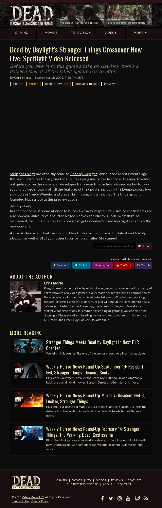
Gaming (33, 84)
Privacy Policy (40, 501)
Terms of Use (20, 501)
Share (144, 246)
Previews (110, 84)
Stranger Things (86, 84)
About (108, 484)
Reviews (117, 480)
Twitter (81, 265)
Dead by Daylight (56, 84)
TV (89, 480)
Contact (124, 484)
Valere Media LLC (33, 497)
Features (135, 480)
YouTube (124, 265)
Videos (17, 84)
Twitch (143, 265)
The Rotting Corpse (82, 484)
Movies (77, 480)
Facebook (61, 265)
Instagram (102, 265)
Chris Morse (22, 77)
